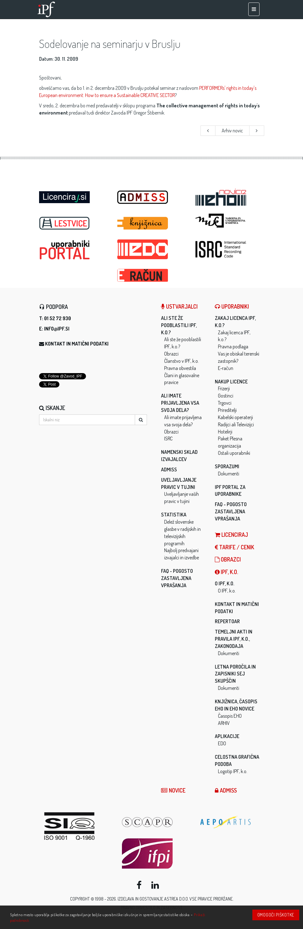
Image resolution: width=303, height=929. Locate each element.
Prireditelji (227, 410)
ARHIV (224, 723)
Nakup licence (231, 381)
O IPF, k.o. (224, 583)
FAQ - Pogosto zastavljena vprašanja (177, 578)
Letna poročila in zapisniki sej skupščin (235, 674)
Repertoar (227, 621)
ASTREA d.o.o (176, 898)
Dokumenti (228, 473)
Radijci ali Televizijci (236, 424)
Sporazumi (227, 466)
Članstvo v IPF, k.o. (181, 361)
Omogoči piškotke (275, 914)
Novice (173, 790)
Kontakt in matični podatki (77, 344)
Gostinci (225, 396)
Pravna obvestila (180, 368)
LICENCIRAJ (231, 534)
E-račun (225, 368)
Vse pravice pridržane (211, 898)
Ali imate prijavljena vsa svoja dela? (180, 403)
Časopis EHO (230, 716)
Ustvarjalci (179, 306)
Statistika (173, 514)
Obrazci (171, 354)
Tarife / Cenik (234, 547)
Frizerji (224, 388)
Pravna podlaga (233, 346)
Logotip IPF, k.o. (232, 771)
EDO (222, 743)
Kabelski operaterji (235, 417)
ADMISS (169, 469)
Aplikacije (227, 736)
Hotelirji (225, 432)
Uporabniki (232, 306)
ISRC (168, 438)
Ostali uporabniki (234, 453)
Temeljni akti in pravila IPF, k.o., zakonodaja (233, 639)
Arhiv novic (232, 130)
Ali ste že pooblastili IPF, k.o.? (179, 325)
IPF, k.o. (226, 571)
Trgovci (224, 403)
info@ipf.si (56, 329)
